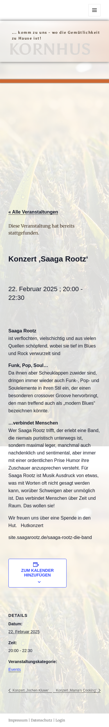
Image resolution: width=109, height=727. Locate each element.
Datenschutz (41, 720)
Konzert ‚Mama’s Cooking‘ (77, 690)
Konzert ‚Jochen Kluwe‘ (30, 690)
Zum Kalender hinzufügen (37, 572)
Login (60, 720)
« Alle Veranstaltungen (33, 211)
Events (14, 669)
